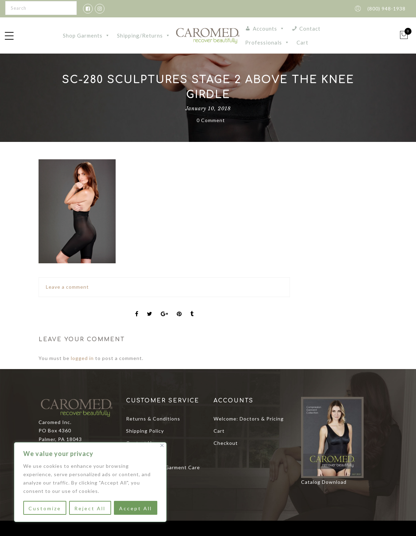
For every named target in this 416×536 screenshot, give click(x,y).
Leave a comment (67, 287)
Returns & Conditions (153, 419)
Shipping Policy (145, 431)
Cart (302, 42)
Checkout (226, 443)
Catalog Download (324, 482)
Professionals (267, 42)
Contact (310, 28)
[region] (90, 482)
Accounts (269, 28)
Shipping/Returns (143, 35)
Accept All (135, 508)
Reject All (90, 508)
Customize (44, 508)
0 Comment (211, 120)
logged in (82, 358)
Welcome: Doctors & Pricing (249, 419)
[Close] (162, 445)
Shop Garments (86, 35)
